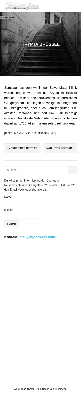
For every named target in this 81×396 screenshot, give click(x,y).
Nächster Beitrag (59, 148)
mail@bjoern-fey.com (37, 237)
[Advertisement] (40, 287)
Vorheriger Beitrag (23, 148)
